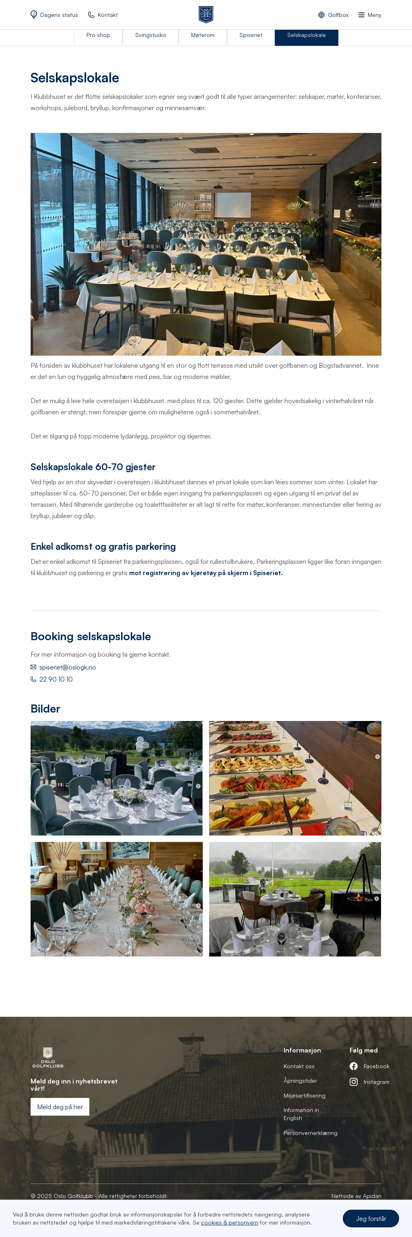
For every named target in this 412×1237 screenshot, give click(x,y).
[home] (206, 14)
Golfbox (338, 14)
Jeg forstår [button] (371, 1218)
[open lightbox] (117, 778)
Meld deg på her (60, 1107)
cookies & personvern (229, 1222)
